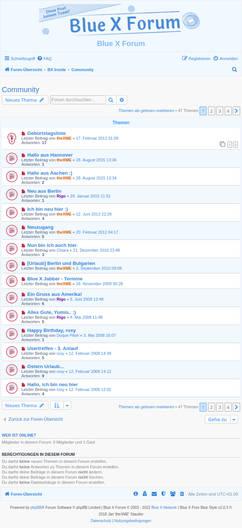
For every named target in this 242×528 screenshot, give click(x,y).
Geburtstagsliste (46, 133)
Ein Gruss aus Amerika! (54, 294)
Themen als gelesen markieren (146, 110)
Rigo (60, 196)
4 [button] (228, 111)
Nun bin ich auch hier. (52, 245)
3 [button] (219, 111)
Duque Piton (67, 335)
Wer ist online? (19, 435)
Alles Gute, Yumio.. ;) (51, 312)
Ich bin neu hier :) (47, 209)
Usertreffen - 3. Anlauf (52, 348)
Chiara (62, 250)
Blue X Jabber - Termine (55, 279)
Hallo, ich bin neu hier (52, 384)
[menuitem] (44, 58)
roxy (60, 353)
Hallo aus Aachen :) (49, 173)
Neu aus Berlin (44, 191)
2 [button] (211, 111)
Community (20, 89)
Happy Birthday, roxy (51, 330)
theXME (63, 138)
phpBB (36, 508)
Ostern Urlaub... (45, 366)
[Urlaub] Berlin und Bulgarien (61, 263)
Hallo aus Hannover (50, 155)
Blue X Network (164, 508)
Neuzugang (40, 227)
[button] (236, 110)
